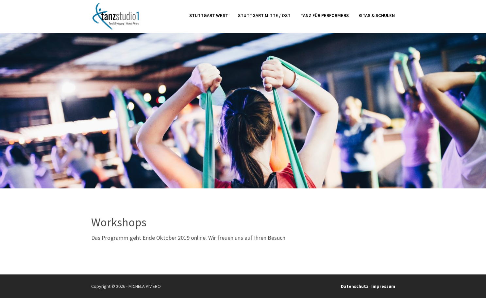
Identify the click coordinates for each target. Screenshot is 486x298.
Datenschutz (354, 286)
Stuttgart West (208, 16)
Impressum (383, 286)
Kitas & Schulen (377, 16)
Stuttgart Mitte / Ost (264, 16)
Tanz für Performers (324, 16)
